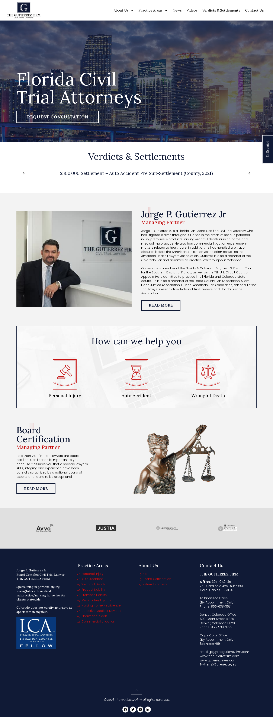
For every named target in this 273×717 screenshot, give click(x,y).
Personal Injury (92, 574)
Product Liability (93, 589)
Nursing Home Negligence (101, 605)
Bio (145, 574)
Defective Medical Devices (101, 611)
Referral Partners (155, 584)
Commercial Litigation (98, 621)
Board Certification (157, 579)
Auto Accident (92, 579)
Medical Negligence (96, 600)
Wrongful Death (93, 584)
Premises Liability (94, 595)
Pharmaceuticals (94, 616)
